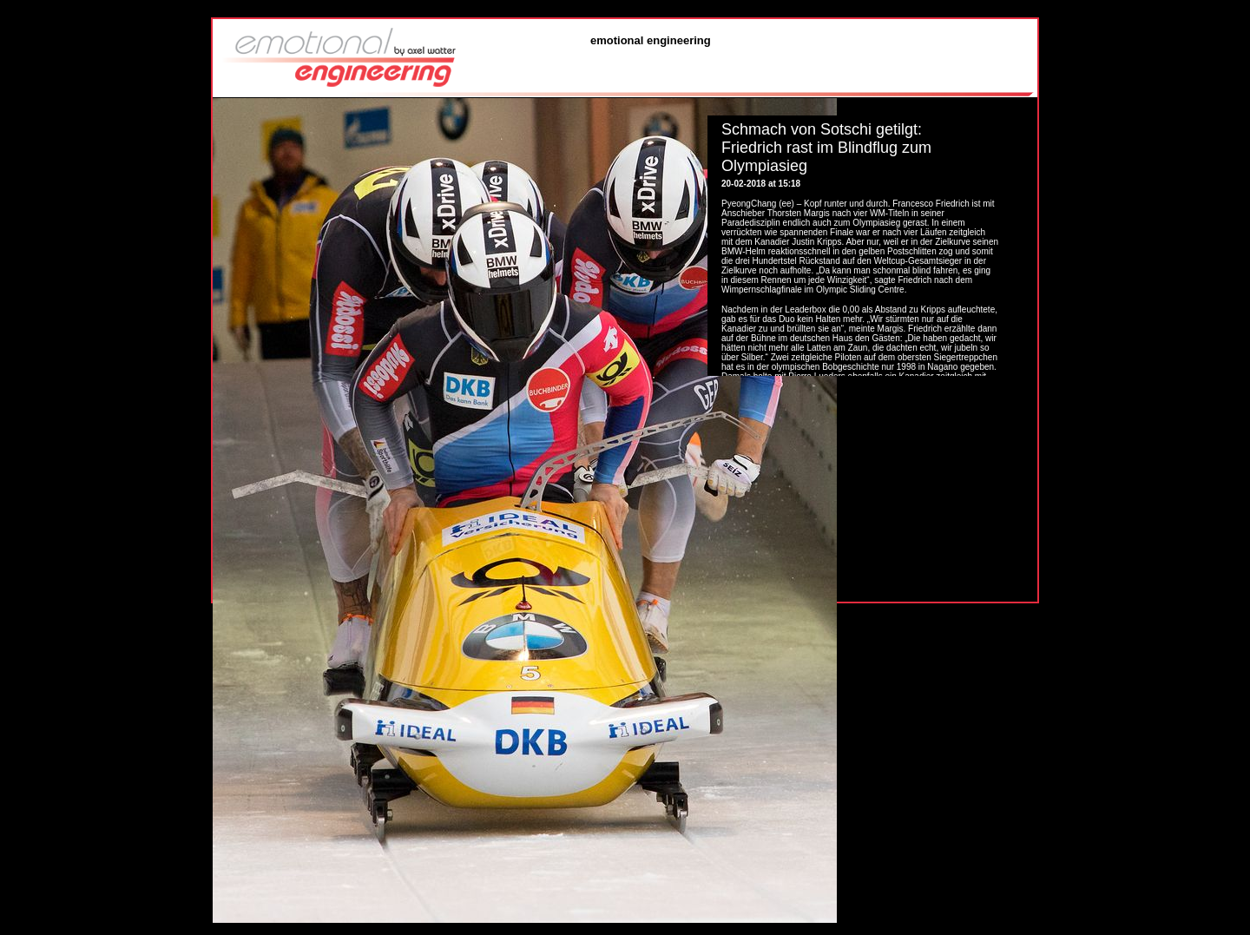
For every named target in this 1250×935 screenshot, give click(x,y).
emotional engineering (650, 40)
